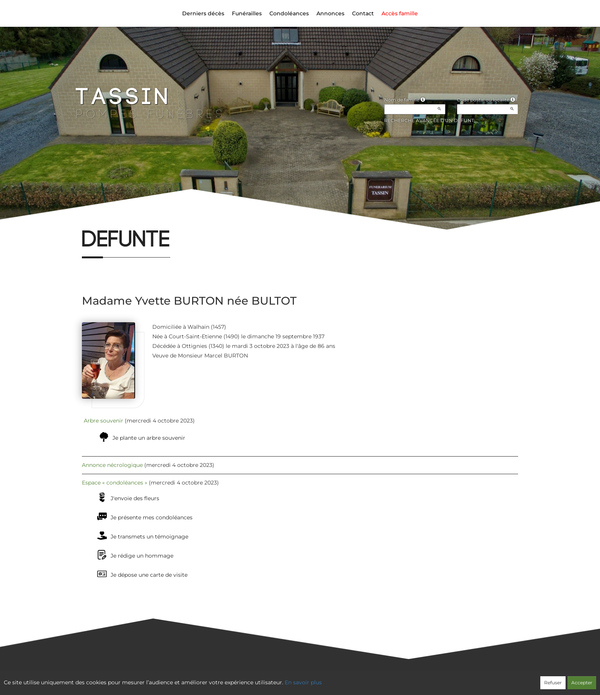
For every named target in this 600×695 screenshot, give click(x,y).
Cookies (331, 678)
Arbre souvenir (103, 420)
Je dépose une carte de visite (149, 574)
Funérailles (247, 13)
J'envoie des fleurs (135, 498)
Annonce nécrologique (112, 465)
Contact (363, 13)
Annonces (330, 13)
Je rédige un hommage (142, 555)
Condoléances (289, 13)
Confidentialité (296, 678)
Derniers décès (203, 13)
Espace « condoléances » (114, 482)
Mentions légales (369, 678)
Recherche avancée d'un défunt (429, 120)
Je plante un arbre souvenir (148, 437)
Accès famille (400, 13)
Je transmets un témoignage (149, 536)
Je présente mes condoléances (151, 517)
